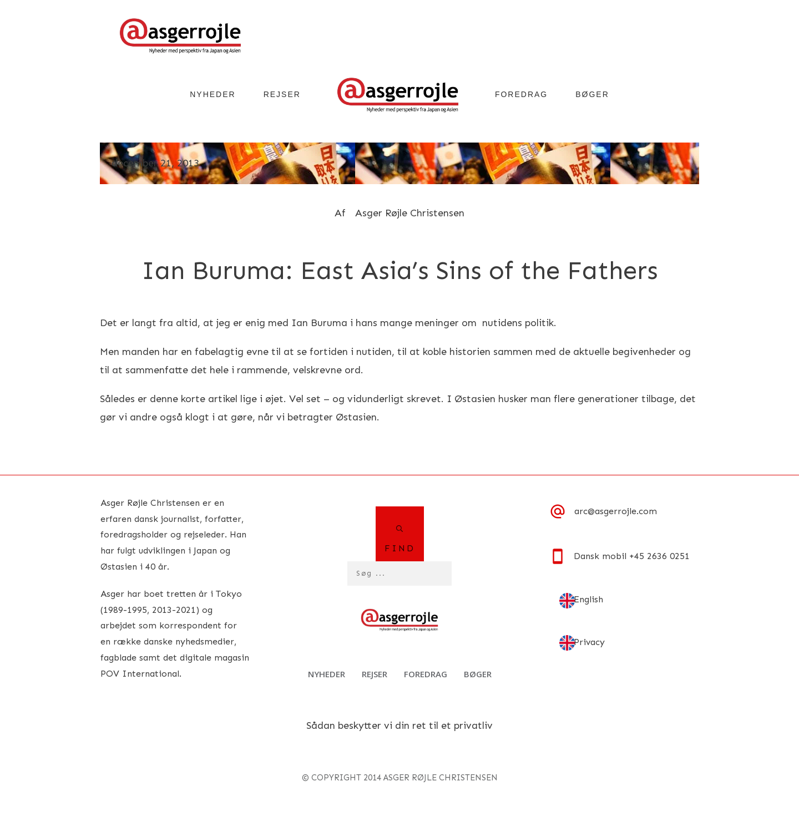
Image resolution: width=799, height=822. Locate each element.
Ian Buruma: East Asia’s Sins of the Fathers (399, 270)
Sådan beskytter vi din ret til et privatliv (399, 725)
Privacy (589, 642)
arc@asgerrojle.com (615, 511)
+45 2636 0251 (659, 556)
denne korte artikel (193, 399)
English (588, 599)
